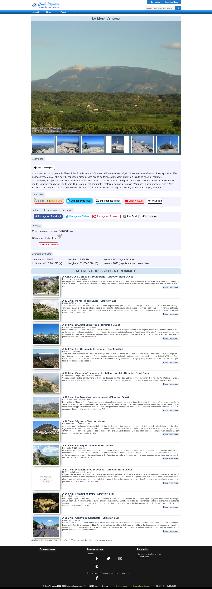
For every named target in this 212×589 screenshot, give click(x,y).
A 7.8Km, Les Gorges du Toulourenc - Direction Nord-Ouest (97, 276)
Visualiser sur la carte (48, 244)
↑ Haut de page (121, 586)
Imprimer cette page (110, 201)
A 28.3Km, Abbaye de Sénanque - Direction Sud (90, 517)
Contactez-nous (47, 549)
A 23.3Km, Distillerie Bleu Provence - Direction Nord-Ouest (97, 469)
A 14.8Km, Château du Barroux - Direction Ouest (91, 325)
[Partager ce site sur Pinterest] (96, 567)
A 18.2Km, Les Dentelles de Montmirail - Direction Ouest (95, 397)
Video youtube (136, 201)
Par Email (132, 216)
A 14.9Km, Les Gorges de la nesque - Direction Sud (92, 349)
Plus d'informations (170, 288)
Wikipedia (157, 201)
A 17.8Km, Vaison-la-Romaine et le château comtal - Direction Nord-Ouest (106, 373)
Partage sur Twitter (79, 216)
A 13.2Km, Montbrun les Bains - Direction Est (89, 300)
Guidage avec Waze (81, 201)
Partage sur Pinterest (108, 216)
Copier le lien (151, 216)
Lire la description (45, 168)
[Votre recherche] (160, 8)
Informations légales (141, 586)
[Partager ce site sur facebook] (96, 558)
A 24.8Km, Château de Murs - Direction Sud (88, 493)
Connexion (155, 2)
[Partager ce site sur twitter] (108, 558)
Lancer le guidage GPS (50, 201)
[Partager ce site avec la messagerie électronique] (120, 558)
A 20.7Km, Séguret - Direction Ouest (83, 421)
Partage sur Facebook (49, 216)
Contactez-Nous (171, 2)
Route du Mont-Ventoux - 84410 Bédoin (52, 231)
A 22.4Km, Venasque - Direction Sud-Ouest (87, 445)
